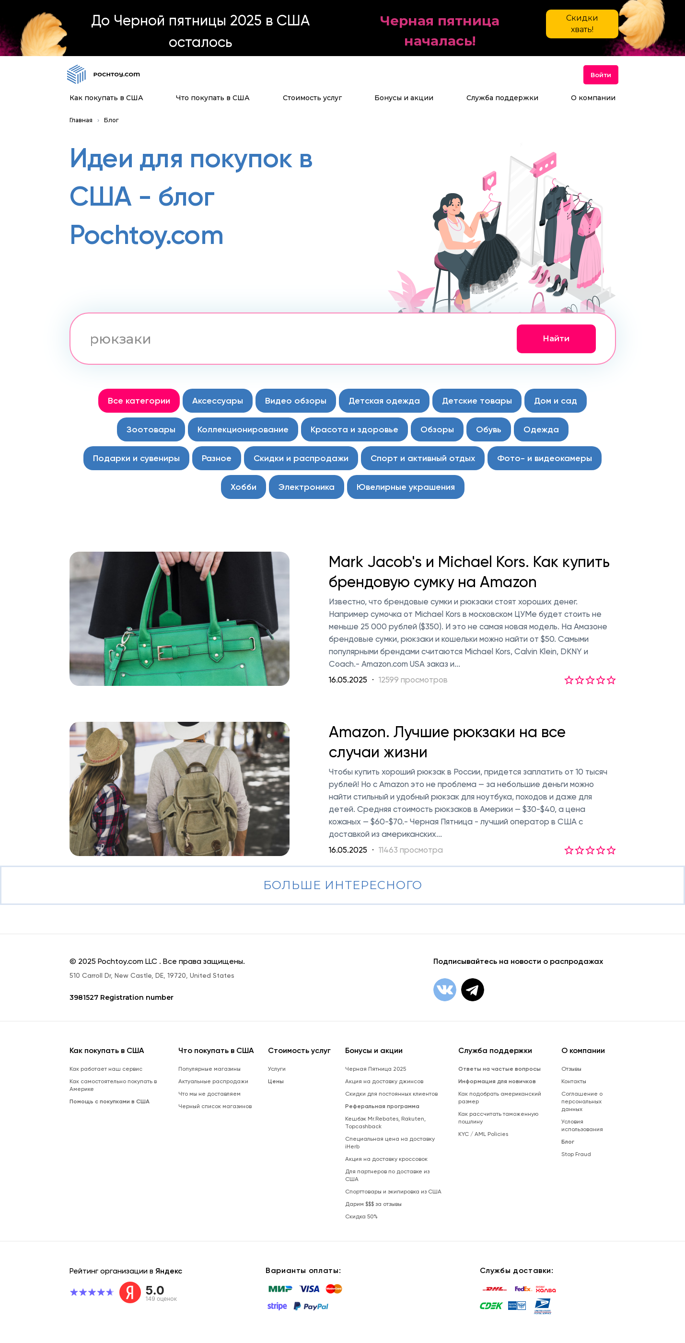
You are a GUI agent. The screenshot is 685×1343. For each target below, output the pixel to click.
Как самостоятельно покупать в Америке (113, 1085)
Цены (276, 1081)
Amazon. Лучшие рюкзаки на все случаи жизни (447, 742)
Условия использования (582, 1125)
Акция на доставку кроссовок (386, 1159)
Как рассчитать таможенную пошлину (498, 1118)
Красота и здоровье (354, 429)
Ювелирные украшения (406, 487)
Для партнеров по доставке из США (387, 1175)
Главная (81, 120)
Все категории (139, 400)
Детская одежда (384, 400)
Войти (601, 75)
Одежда (541, 429)
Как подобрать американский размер (499, 1097)
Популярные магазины (209, 1068)
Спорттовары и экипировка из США (393, 1191)
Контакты (573, 1081)
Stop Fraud (576, 1154)
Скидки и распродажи (301, 458)
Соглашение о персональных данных (582, 1101)
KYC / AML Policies (483, 1134)
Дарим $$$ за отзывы (373, 1204)
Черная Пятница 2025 (375, 1068)
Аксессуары (217, 400)
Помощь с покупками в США (110, 1101)
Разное (217, 458)
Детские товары (477, 400)
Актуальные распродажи (213, 1081)
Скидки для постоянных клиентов (391, 1093)
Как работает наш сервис (106, 1068)
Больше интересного (342, 885)
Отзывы (571, 1068)
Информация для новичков (497, 1081)
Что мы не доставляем (209, 1093)
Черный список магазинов (215, 1106)
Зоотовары (151, 429)
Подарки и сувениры (136, 458)
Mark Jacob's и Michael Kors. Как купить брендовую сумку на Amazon (469, 572)
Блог (111, 120)
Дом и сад (555, 400)
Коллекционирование (243, 429)
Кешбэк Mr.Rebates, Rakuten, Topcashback (385, 1122)
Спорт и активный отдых (423, 458)
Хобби (243, 487)
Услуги (277, 1068)
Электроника (307, 487)
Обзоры (437, 429)
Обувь (488, 429)
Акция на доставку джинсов (384, 1081)
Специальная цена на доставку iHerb (390, 1142)
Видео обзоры (295, 400)
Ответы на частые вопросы (499, 1068)
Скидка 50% (361, 1216)
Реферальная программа (382, 1106)
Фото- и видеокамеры (544, 458)
